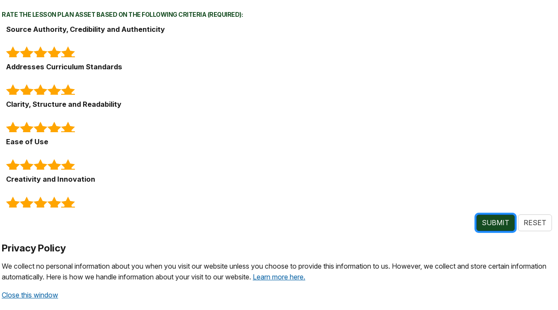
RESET (535, 222)
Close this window (30, 295)
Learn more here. (279, 277)
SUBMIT (495, 222)
